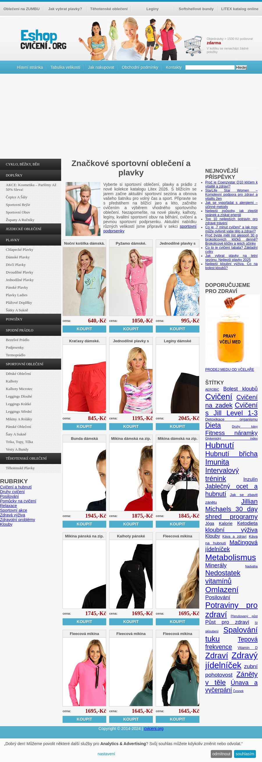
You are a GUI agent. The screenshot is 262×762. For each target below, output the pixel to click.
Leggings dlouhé (19, 396)
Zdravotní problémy (17, 519)
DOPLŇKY (14, 175)
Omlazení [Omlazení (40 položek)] (221, 589)
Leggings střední (19, 411)
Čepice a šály (16, 197)
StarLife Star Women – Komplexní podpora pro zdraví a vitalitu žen (231, 194)
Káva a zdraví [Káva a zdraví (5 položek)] (234, 537)
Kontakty (174, 67)
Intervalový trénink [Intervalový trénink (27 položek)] (222, 474)
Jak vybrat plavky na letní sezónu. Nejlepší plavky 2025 (231, 258)
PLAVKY (13, 240)
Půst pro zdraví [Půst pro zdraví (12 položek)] (227, 622)
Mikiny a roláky (19, 419)
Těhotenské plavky (20, 468)
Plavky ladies (16, 295)
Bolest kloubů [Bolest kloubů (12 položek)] (240, 389)
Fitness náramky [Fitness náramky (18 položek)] (231, 432)
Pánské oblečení (18, 426)
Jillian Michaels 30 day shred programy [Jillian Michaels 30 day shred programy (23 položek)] (231, 509)
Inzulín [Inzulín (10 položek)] (250, 479)
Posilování (9, 496)
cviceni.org (154, 728)
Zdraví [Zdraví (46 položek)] (216, 655)
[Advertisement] (131, 117)
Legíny (152, 9)
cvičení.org (43, 39)
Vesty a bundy (17, 449)
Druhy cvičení (12, 491)
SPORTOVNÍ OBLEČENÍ (24, 364)
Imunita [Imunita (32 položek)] (217, 462)
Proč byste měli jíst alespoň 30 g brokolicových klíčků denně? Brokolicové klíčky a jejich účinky (231, 239)
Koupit (84, 329)
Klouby (6, 524)
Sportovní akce (13, 510)
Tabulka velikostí (65, 67)
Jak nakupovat (101, 67)
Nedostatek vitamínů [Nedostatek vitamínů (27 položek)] (222, 577)
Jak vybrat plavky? (65, 9)
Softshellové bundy (196, 9)
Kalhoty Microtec (19, 389)
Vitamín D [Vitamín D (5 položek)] (248, 648)
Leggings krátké (18, 404)
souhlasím (245, 754)
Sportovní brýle (18, 204)
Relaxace (8, 505)
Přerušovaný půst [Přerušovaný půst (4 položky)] (244, 616)
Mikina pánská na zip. (84, 536)
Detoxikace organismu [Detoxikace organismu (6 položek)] (231, 419)
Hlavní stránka (30, 67)
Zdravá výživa (12, 515)
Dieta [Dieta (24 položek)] (213, 425)
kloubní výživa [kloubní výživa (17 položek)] (231, 529)
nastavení (106, 754)
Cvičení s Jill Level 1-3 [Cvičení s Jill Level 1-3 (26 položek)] (231, 409)
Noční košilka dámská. (84, 243)
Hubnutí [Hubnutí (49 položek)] (219, 445)
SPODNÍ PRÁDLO (19, 330)
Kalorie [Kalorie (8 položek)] (226, 523)
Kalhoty (12, 381)
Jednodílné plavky (20, 280)
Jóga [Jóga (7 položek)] (209, 523)
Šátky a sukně (17, 310)
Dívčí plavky (16, 264)
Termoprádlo (15, 355)
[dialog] (131, 750)
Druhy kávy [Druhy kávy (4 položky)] (245, 426)
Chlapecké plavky (19, 249)
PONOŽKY (14, 319)
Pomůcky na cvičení (18, 501)
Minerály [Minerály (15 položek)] (216, 565)
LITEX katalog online (240, 9)
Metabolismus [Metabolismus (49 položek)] (230, 557)
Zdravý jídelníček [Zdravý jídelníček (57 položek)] (231, 660)
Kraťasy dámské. (84, 341)
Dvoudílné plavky (19, 272)
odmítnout (221, 754)
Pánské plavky (17, 287)
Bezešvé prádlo (17, 340)
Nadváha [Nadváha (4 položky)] (251, 566)
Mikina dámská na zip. (131, 438)
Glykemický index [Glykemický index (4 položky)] (231, 438)
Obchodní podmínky (140, 67)
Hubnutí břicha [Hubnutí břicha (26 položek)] (231, 454)
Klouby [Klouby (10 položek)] (212, 536)
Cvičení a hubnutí (16, 487)
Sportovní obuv (18, 212)
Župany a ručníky (20, 220)
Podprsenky (15, 347)
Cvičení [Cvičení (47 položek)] (218, 396)
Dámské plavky (18, 257)
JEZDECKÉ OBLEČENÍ (23, 229)
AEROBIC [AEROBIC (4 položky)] (212, 389)
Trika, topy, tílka (19, 442)
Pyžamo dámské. (131, 243)
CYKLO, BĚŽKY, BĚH (23, 164)
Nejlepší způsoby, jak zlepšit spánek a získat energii (231, 213)
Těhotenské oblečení (109, 9)
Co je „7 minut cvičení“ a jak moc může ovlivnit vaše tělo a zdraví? (231, 229)
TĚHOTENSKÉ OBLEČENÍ (26, 458)
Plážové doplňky (19, 302)
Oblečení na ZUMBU (21, 9)
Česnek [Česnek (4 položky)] (238, 691)
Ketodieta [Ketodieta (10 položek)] (247, 523)
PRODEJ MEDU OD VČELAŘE (232, 368)
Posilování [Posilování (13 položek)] (217, 597)
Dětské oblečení (18, 373)
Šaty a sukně (16, 434)
